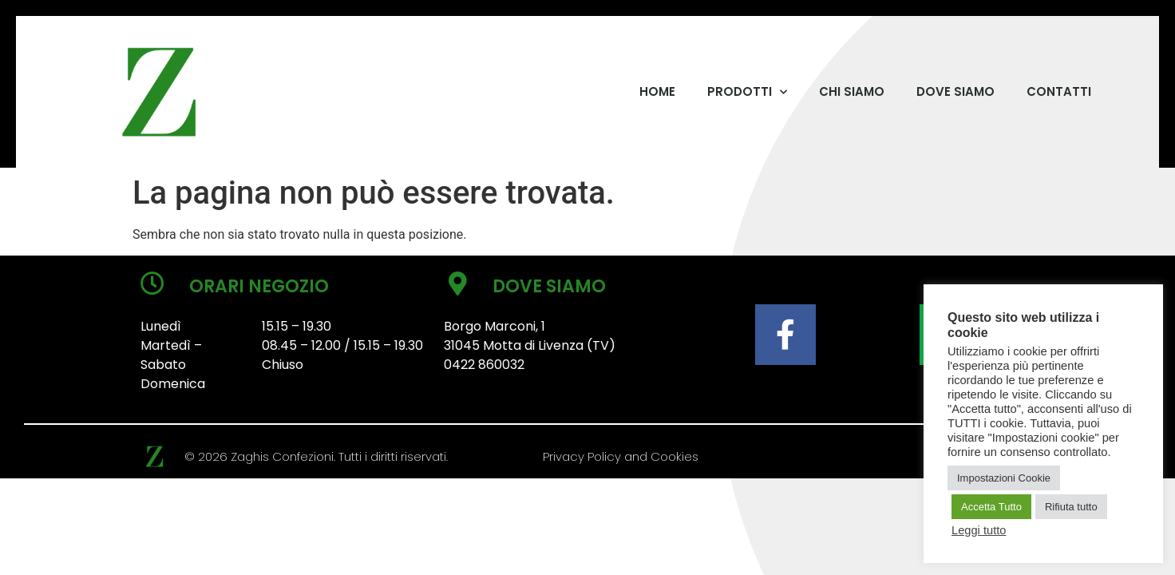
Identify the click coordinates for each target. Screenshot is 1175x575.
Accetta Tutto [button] (991, 507)
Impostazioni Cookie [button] (1003, 478)
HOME (657, 91)
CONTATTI (1059, 91)
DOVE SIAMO (955, 91)
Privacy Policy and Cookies (620, 456)
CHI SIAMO (851, 91)
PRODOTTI (747, 92)
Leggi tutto (978, 530)
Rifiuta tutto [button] (1071, 507)
